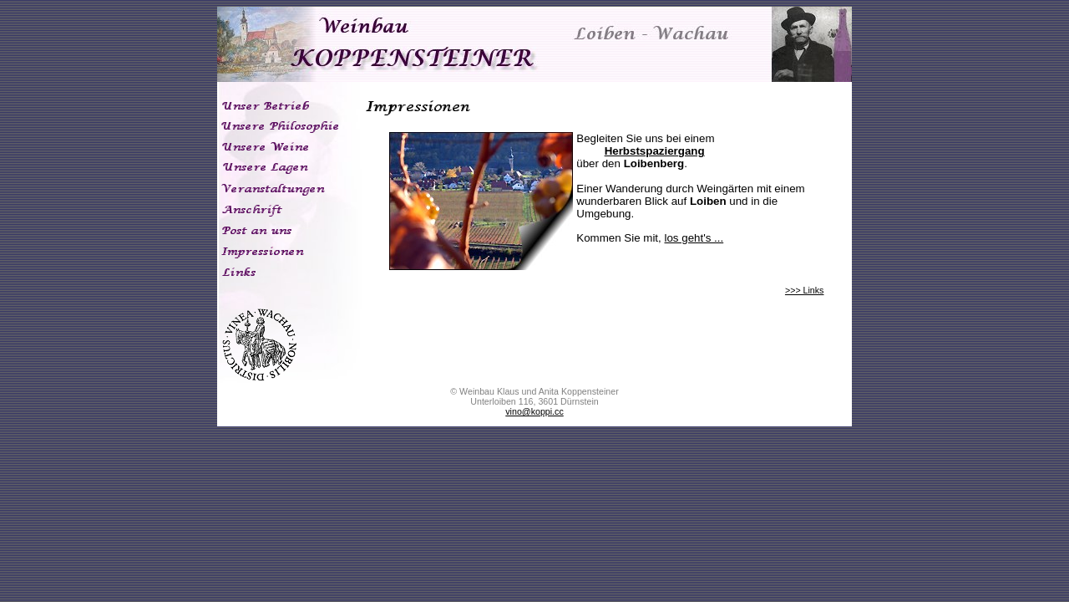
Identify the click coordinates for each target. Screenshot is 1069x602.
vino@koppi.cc (534, 411)
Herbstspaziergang (655, 151)
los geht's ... (693, 238)
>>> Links (804, 290)
